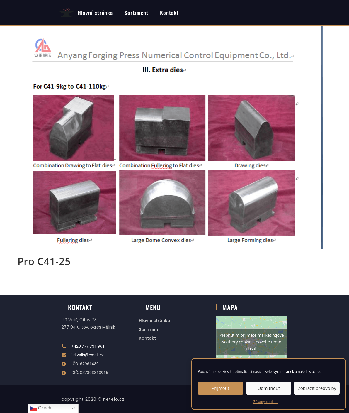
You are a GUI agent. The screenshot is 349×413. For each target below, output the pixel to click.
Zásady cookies (265, 401)
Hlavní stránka (95, 12)
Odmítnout (269, 388)
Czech (40, 408)
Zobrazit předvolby (317, 388)
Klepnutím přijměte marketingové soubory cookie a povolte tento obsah (252, 341)
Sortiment (136, 12)
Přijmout (220, 388)
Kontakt (169, 12)
